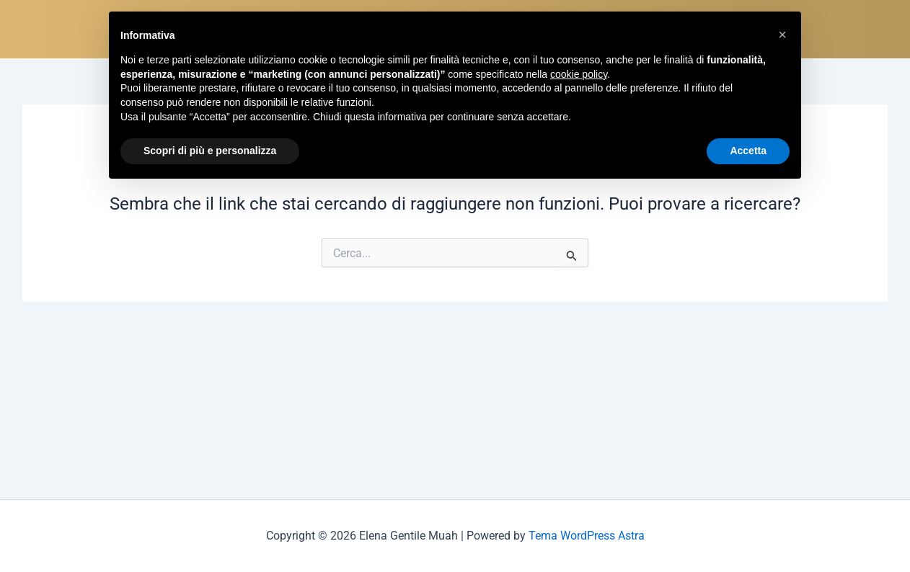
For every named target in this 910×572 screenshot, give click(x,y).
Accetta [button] (748, 150)
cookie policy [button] (578, 74)
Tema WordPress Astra (587, 535)
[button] (782, 34)
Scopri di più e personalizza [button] (209, 150)
